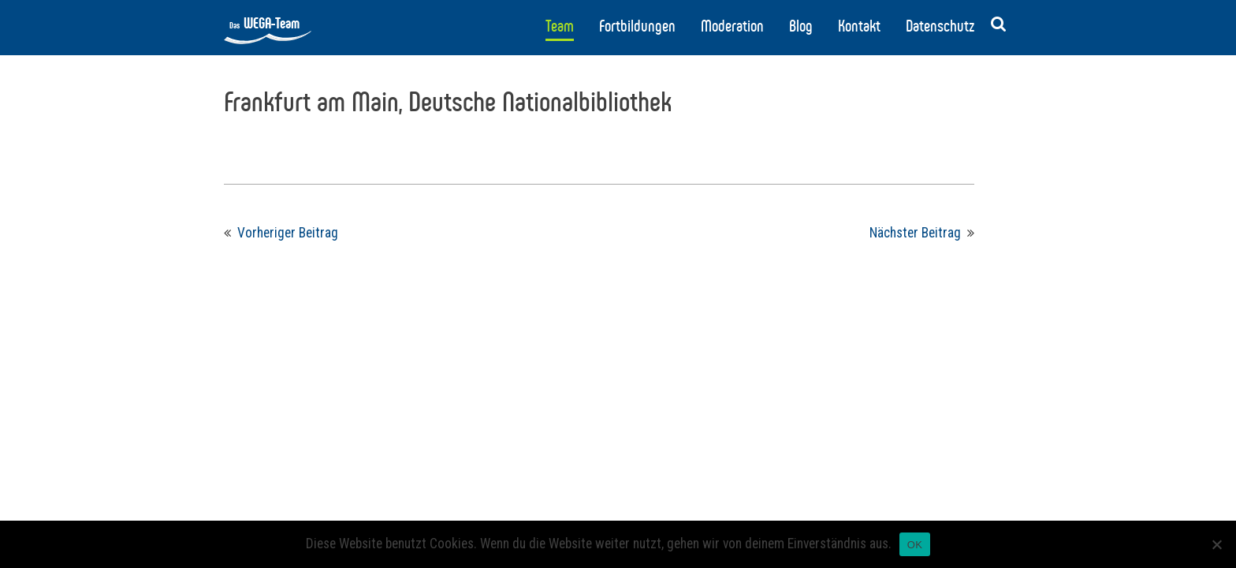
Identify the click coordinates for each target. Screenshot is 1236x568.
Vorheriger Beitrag (287, 233)
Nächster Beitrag (915, 233)
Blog (801, 26)
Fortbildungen (637, 26)
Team (559, 26)
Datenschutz (940, 26)
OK (914, 545)
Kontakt (859, 26)
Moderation (732, 26)
